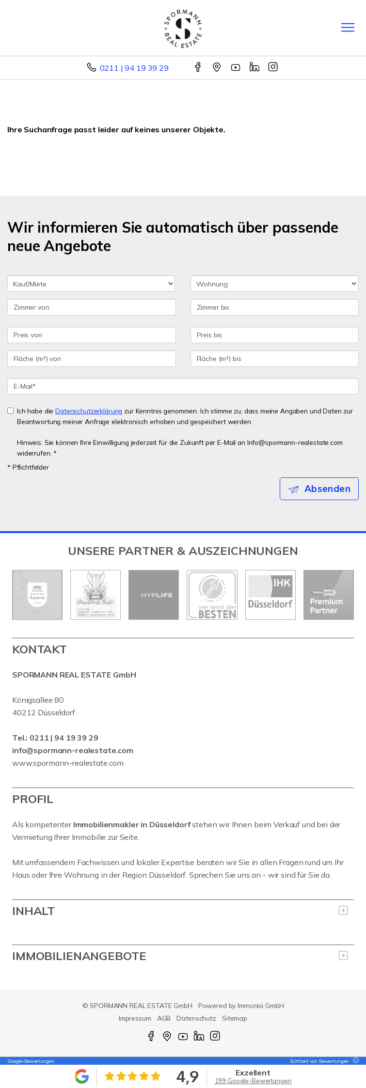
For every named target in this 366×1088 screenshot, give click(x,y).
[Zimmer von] (91, 307)
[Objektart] (274, 283)
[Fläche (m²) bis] (275, 358)
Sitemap (234, 1018)
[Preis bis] (275, 335)
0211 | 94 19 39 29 (134, 68)
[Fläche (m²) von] (91, 358)
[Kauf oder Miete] (91, 283)
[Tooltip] (354, 1061)
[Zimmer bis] (275, 307)
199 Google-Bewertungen (253, 1081)
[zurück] (23, 595)
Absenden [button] (327, 488)
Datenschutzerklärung (88, 411)
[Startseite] (183, 27)
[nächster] (343, 595)
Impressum (135, 1018)
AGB (164, 1018)
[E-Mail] (183, 386)
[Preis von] (91, 335)
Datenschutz (196, 1018)
